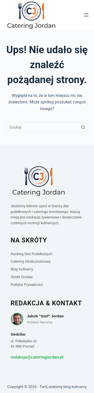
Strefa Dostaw (22, 277)
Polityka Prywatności (27, 285)
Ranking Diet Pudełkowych (32, 254)
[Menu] (86, 15)
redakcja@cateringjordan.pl (37, 357)
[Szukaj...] (42, 127)
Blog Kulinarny (22, 269)
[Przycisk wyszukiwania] (83, 127)
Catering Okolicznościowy (31, 261)
